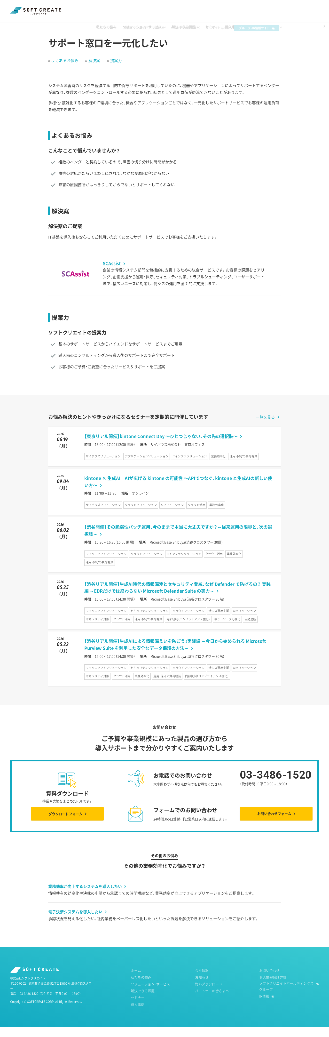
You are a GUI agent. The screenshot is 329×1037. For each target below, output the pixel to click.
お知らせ (166, 8)
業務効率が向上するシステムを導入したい (85, 896)
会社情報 (202, 980)
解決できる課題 (40, 26)
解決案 (94, 70)
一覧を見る (265, 427)
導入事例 (137, 1014)
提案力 (116, 70)
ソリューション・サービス (150, 994)
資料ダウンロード (143, 8)
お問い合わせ (269, 980)
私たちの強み (141, 987)
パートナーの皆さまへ (192, 8)
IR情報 (264, 1006)
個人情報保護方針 (272, 987)
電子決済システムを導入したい (75, 922)
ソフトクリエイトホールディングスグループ (286, 996)
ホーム (15, 26)
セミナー (137, 1007)
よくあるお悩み (64, 70)
